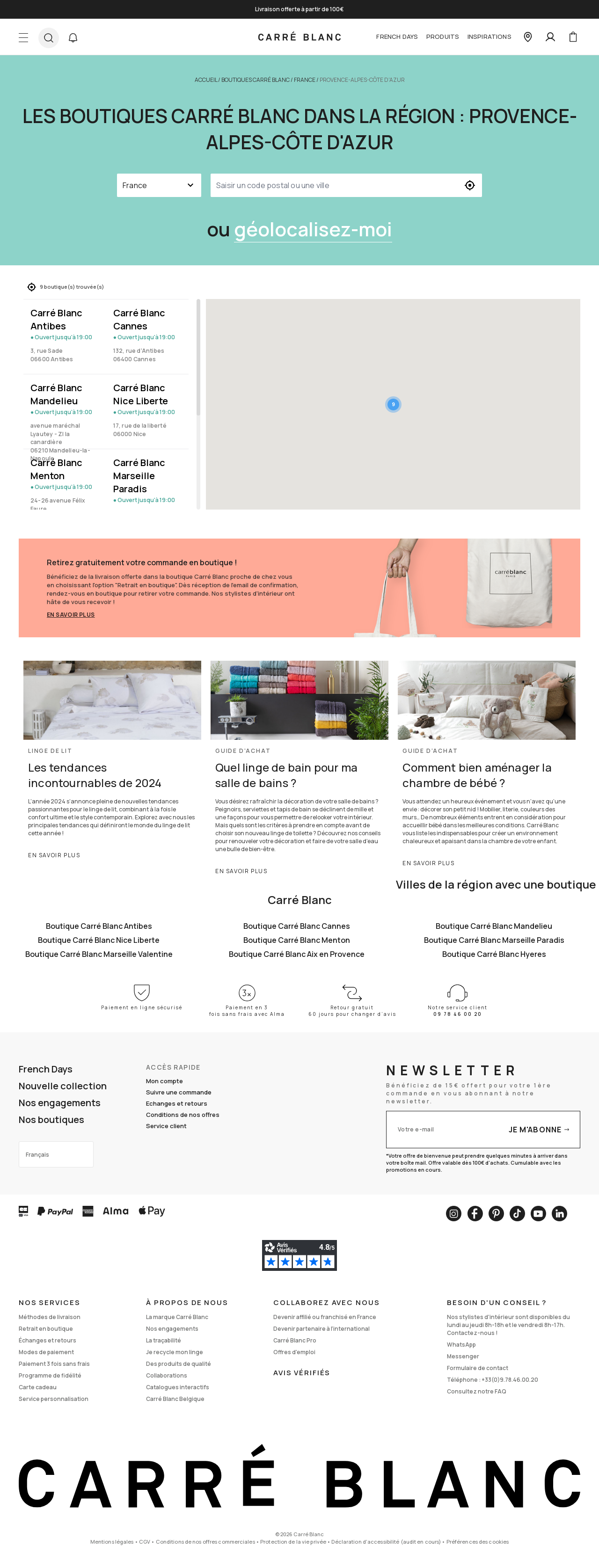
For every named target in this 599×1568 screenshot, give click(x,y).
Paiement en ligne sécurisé (142, 1007)
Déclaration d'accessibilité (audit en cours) (386, 1541)
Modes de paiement (46, 1352)
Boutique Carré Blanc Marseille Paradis (494, 940)
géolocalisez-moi (313, 229)
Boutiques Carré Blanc (255, 80)
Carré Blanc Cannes (139, 319)
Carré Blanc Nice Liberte (140, 394)
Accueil (206, 80)
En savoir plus (71, 615)
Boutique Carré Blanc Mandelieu (494, 926)
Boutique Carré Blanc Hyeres (494, 954)
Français (37, 1155)
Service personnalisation (53, 1399)
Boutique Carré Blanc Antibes (99, 926)
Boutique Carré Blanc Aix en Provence (297, 954)
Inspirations (489, 36)
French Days (397, 36)
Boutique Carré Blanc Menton (296, 940)
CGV (144, 1541)
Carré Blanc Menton (56, 469)
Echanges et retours (176, 1103)
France (304, 80)
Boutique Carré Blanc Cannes (296, 926)
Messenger (463, 1356)
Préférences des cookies (477, 1541)
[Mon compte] (550, 36)
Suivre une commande (179, 1092)
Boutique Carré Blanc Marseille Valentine (99, 954)
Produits (442, 36)
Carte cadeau (38, 1387)
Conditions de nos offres (182, 1114)
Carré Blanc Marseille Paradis (139, 475)
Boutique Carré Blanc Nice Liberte (99, 940)
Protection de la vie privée (293, 1541)
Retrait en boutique (46, 1329)
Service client (166, 1126)
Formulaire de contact (477, 1368)
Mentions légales (112, 1541)
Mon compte (164, 1081)
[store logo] (299, 36)
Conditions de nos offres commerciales (205, 1541)
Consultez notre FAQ (476, 1391)
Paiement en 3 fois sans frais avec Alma (247, 1010)
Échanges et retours (47, 1340)
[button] (73, 38)
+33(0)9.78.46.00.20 (510, 1380)
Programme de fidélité (50, 1375)
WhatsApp (461, 1345)
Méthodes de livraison (49, 1317)
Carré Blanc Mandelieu (56, 394)
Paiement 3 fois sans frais (54, 1364)
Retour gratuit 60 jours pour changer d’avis (352, 1010)
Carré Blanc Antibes (56, 319)
